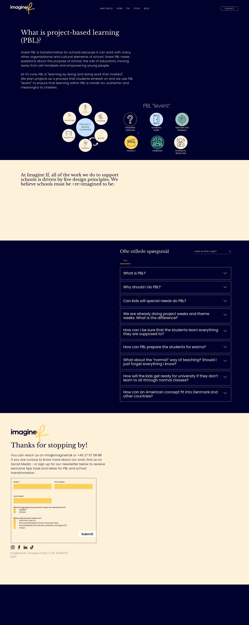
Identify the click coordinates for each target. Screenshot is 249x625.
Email (16, 482)
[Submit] (87, 534)
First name (59, 482)
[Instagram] (12, 547)
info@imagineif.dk (58, 455)
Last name (18, 496)
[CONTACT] (229, 9)
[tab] (125, 260)
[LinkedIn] (25, 547)
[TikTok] (31, 547)
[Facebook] (19, 547)
